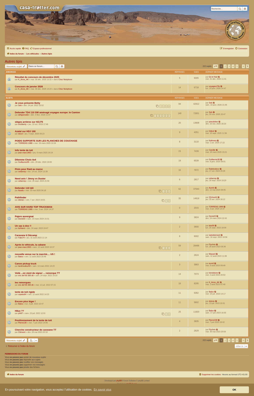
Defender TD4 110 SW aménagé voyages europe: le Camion (47, 112)
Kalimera (212, 140)
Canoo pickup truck (25, 263)
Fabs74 (21, 238)
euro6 (211, 263)
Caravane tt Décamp (26, 235)
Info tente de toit (24, 150)
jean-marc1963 (24, 153)
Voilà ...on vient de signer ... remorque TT (37, 273)
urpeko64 (22, 294)
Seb (20, 105)
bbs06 (211, 226)
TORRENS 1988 (25, 143)
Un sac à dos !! (23, 226)
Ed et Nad (213, 77)
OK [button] (234, 389)
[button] (215, 66)
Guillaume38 (23, 162)
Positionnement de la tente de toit (33, 320)
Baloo (20, 256)
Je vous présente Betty (27, 103)
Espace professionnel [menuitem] (41, 48)
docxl (20, 134)
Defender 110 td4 (24, 188)
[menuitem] (25, 48)
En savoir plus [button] (102, 389)
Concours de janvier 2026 (29, 86)
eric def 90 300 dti (25, 275)
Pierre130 (22, 323)
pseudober (213, 122)
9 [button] (243, 66)
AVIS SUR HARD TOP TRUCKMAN (33, 207)
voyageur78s (214, 86)
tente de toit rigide (25, 292)
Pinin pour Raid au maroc (29, 169)
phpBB (119, 381)
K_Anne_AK (23, 79)
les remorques (23, 282)
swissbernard (214, 235)
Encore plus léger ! (25, 301)
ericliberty (22, 124)
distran (21, 200)
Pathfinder (20, 197)
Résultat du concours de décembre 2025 (37, 77)
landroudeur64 (24, 266)
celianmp (22, 171)
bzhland (21, 228)
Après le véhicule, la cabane (30, 244)
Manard (212, 254)
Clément (21, 332)
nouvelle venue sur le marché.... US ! (35, 254)
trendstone (213, 273)
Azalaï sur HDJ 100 (25, 131)
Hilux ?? (19, 311)
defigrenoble (23, 115)
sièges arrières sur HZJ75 (29, 122)
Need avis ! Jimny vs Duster (30, 178)
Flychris (212, 244)
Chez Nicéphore (65, 79)
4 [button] (233, 66)
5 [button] (237, 66)
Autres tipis (13, 61)
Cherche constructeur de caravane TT (35, 329)
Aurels (21, 190)
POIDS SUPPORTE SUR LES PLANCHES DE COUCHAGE (46, 140)
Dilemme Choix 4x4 (25, 159)
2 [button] (225, 66)
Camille (212, 150)
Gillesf (211, 131)
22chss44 (213, 197)
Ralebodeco (214, 169)
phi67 (20, 313)
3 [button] (229, 66)
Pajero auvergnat (24, 216)
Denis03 (21, 219)
